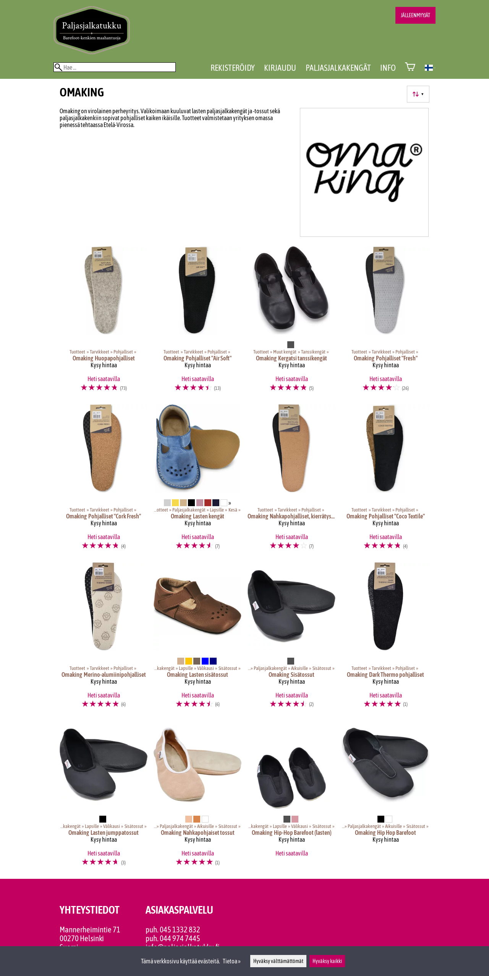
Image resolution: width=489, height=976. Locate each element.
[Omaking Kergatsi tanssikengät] (291, 322)
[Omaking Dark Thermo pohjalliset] (385, 638)
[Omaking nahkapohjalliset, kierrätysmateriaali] (291, 480)
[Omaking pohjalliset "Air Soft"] (197, 322)
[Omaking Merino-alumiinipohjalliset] (103, 638)
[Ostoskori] (410, 67)
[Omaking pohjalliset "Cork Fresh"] (103, 480)
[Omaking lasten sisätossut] (197, 638)
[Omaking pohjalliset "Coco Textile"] (385, 480)
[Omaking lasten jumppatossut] (103, 797)
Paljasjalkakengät (338, 68)
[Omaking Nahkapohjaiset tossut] (197, 797)
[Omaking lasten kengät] (197, 480)
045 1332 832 (180, 929)
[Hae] (114, 67)
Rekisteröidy (232, 68)
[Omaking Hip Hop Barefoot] (385, 797)
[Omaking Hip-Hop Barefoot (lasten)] (291, 797)
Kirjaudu (280, 68)
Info (388, 68)
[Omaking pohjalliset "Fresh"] (385, 322)
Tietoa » (232, 961)
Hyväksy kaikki (327, 961)
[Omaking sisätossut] (291, 638)
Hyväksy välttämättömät (278, 961)
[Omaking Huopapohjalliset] (103, 322)
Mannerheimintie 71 (90, 929)
